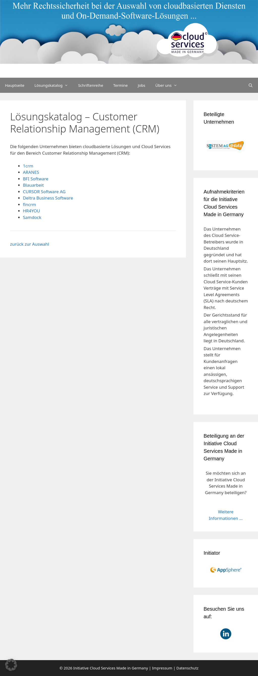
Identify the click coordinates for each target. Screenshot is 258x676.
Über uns (168, 85)
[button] (11, 665)
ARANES (31, 172)
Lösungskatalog (54, 85)
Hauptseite (14, 85)
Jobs (141, 85)
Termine (120, 85)
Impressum (162, 667)
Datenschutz (187, 667)
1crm (28, 166)
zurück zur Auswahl (29, 244)
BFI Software (35, 179)
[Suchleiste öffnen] (250, 85)
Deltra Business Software (48, 198)
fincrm (29, 204)
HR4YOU (31, 211)
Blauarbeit (33, 185)
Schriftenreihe (90, 85)
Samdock (32, 217)
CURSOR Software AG (44, 191)
